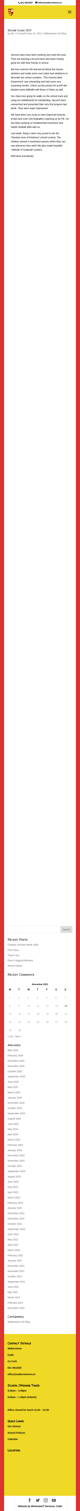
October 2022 (15, 1223)
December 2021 (16, 1265)
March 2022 (14, 1250)
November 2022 (16, 1218)
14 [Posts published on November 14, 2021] (66, 1005)
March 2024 (14, 1139)
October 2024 (15, 1108)
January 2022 (15, 1260)
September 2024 (16, 1113)
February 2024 (15, 1145)
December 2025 (16, 1060)
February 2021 (15, 1302)
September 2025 (16, 1076)
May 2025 (13, 1087)
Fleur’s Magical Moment (20, 960)
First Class (13, 950)
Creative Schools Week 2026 (23, 944)
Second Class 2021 (19, 30)
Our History (14, 1426)
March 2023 (14, 1197)
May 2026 (13, 1050)
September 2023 (16, 1171)
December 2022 (16, 1213)
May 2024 (13, 1129)
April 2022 (13, 1244)
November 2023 (16, 1160)
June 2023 (13, 1181)
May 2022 (13, 1239)
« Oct (10, 1036)
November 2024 (16, 1102)
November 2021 (16, 1271)
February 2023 (15, 1202)
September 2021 (16, 1281)
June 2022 (13, 1234)
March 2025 (14, 1092)
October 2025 (15, 1071)
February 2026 (15, 1055)
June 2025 (13, 1081)
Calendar (13, 1439)
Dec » (18, 1036)
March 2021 (14, 1297)
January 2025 (15, 1097)
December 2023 (16, 1155)
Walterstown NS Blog (55, 33)
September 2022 (16, 1229)
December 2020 (16, 1308)
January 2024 (15, 1150)
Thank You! (14, 955)
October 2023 (15, 1166)
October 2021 (15, 1276)
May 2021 (13, 1292)
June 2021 (13, 1286)
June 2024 (13, 1124)
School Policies (16, 1432)
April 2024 (13, 1134)
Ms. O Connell (18, 33)
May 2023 (13, 1187)
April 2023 (13, 1192)
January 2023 (15, 1208)
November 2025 (16, 1066)
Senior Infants (15, 965)
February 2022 (15, 1255)
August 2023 (14, 1176)
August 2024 (14, 1118)
